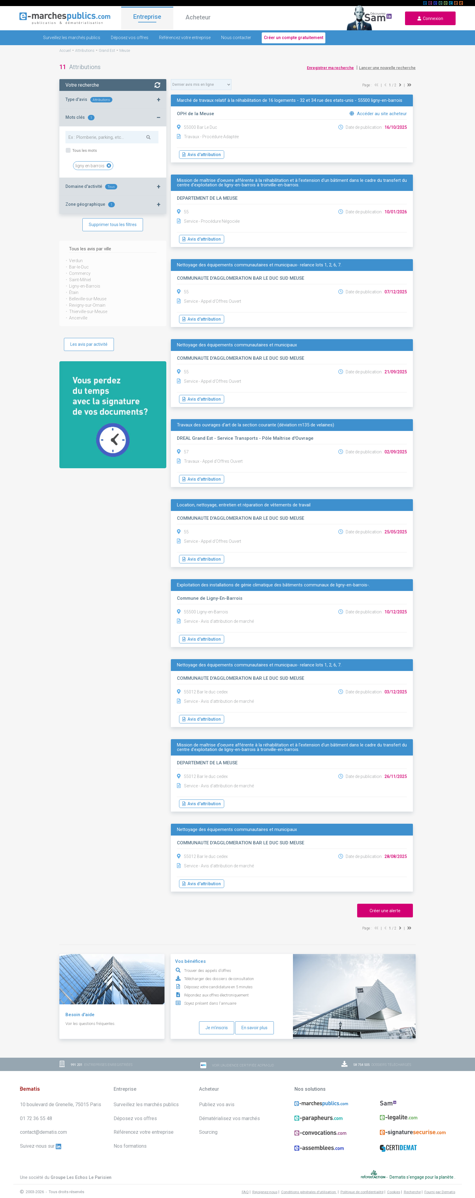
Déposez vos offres (129, 37)
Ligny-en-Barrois (84, 286)
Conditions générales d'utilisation (309, 1185)
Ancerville (78, 317)
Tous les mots (84, 150)
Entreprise (147, 17)
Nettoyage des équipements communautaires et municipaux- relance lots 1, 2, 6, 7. (259, 265)
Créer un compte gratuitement (293, 37)
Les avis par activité (89, 344)
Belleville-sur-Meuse (87, 298)
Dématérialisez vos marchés (229, 1118)
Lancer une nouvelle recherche (387, 67)
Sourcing (208, 1132)
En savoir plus (254, 1027)
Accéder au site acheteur (378, 113)
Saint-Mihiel (80, 279)
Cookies (393, 1185)
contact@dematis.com (43, 1132)
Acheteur (198, 18)
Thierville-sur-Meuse (88, 311)
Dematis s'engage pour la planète (422, 1173)
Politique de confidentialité (362, 1185)
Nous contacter (236, 37)
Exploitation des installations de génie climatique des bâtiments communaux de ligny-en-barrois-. (273, 585)
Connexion (430, 18)
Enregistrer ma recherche (330, 67)
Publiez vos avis (216, 1104)
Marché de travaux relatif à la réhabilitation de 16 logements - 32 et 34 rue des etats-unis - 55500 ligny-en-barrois (289, 100)
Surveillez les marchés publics (71, 37)
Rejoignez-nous (264, 1185)
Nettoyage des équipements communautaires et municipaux (237, 345)
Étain (73, 292)
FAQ (245, 1185)
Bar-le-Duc (79, 267)
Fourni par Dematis (439, 1185)
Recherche (412, 1185)
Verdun (76, 260)
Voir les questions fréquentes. (90, 1023)
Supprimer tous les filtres (113, 224)
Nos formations (130, 1146)
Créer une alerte (385, 910)
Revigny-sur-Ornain (87, 305)
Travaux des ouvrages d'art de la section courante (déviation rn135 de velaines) (255, 425)
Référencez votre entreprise (185, 37)
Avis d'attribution (201, 154)
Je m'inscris (216, 1027)
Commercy (80, 273)
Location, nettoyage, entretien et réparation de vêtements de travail (244, 505)
